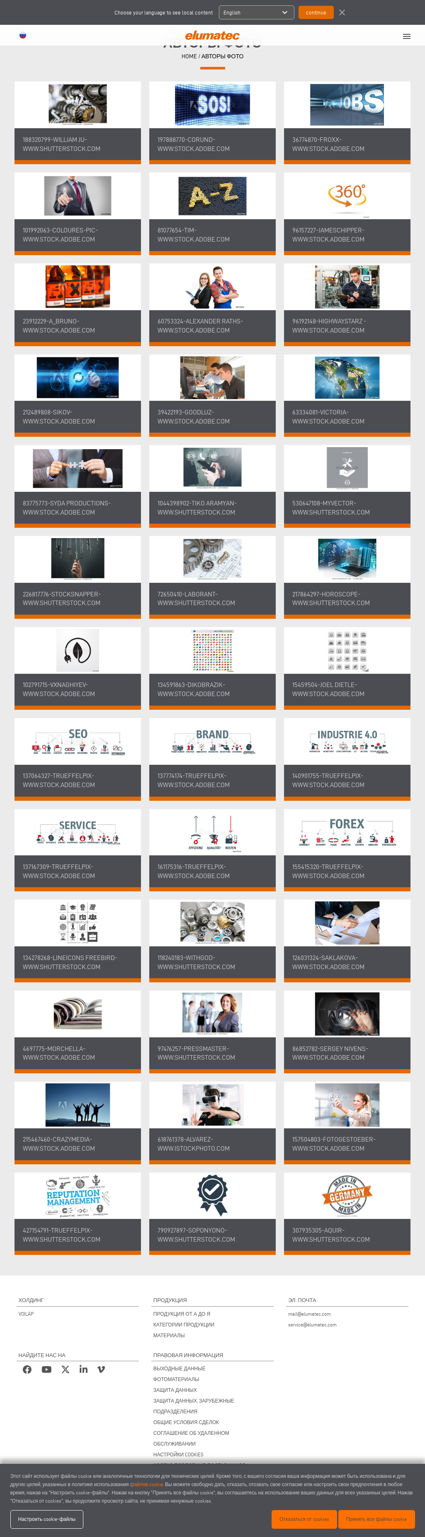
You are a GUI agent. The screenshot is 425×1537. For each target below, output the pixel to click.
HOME (189, 56)
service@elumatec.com (312, 1324)
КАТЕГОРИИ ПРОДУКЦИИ (183, 1324)
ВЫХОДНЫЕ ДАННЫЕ (179, 1368)
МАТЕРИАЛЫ (169, 1335)
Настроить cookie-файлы (47, 1519)
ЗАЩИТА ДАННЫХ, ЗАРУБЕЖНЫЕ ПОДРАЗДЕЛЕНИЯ (193, 1406)
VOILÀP (26, 1314)
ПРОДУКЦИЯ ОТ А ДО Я (181, 1314)
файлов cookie (146, 1484)
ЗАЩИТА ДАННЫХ (175, 1390)
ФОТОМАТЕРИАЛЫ (176, 1379)
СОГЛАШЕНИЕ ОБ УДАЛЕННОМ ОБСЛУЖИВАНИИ (191, 1438)
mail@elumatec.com (309, 1314)
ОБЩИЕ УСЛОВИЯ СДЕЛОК (186, 1422)
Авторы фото (223, 56)
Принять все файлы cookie (376, 1519)
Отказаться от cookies (304, 1519)
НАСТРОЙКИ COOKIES (178, 1454)
